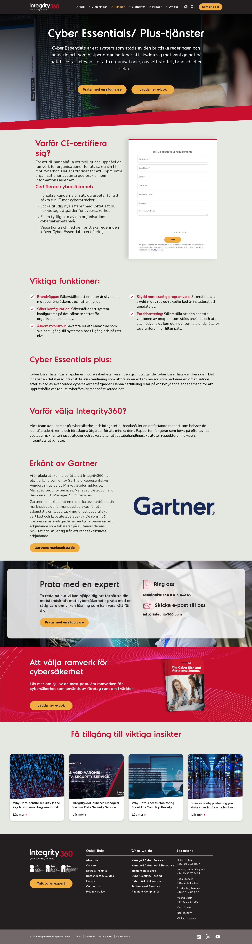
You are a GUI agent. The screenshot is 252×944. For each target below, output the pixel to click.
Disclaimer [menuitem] (90, 936)
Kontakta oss (210, 7)
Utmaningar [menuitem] (99, 7)
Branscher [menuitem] (138, 7)
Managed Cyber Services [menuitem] (148, 860)
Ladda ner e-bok (153, 89)
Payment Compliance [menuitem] (145, 891)
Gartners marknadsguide (55, 547)
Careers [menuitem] (91, 865)
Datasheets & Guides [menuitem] (100, 876)
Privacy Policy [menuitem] (106, 936)
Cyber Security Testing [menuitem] (146, 876)
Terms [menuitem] (78, 936)
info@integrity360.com (162, 614)
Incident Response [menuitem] (143, 871)
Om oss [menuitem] (173, 7)
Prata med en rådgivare (102, 89)
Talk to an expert (51, 883)
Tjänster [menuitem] (119, 7)
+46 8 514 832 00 (177, 595)
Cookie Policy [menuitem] (123, 936)
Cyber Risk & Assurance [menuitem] (147, 881)
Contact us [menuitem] (93, 886)
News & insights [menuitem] (96, 871)
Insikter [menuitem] (157, 7)
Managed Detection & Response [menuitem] (152, 865)
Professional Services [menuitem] (145, 886)
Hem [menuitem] (82, 7)
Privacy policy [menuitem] (95, 891)
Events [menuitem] (90, 881)
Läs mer (18, 814)
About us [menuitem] (92, 860)
